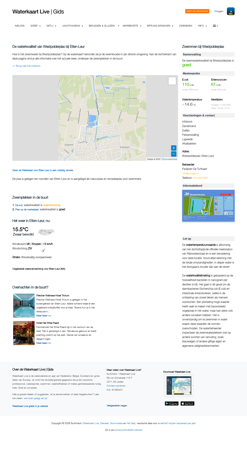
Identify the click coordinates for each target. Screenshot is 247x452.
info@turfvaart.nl (190, 173)
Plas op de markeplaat (26, 209)
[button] (172, 81)
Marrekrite (132, 25)
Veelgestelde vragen (117, 405)
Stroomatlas (116, 423)
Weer (35, 25)
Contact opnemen (116, 385)
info (202, 25)
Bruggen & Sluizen (102, 25)
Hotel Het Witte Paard (47, 322)
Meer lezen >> (43, 315)
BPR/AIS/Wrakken (160, 25)
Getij (51, 25)
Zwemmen (185, 25)
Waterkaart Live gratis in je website (30, 406)
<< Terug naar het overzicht (26, 65)
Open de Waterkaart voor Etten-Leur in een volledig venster (42, 170)
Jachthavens (72, 25)
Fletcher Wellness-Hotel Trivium (52, 295)
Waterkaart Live (91, 423)
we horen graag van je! (35, 398)
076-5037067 (200, 177)
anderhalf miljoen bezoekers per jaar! (177, 423)
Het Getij (131, 423)
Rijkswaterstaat (169, 159)
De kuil (18, 205)
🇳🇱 (215, 25)
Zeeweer (104, 423)
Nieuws (20, 25)
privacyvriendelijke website (128, 429)
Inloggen (219, 11)
